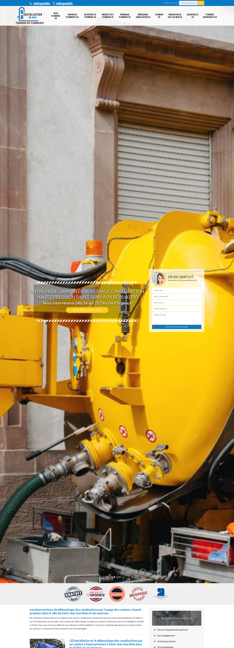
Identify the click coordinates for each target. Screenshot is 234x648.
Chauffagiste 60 (192, 15)
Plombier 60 (159, 15)
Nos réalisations (87, 310)
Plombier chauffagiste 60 (210, 15)
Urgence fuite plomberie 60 (108, 15)
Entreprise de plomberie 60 (90, 15)
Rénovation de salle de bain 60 (175, 15)
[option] (117, 324)
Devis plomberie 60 (55, 16)
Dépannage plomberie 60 (124, 15)
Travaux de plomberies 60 (72, 15)
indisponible (40, 3)
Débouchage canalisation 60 (143, 15)
